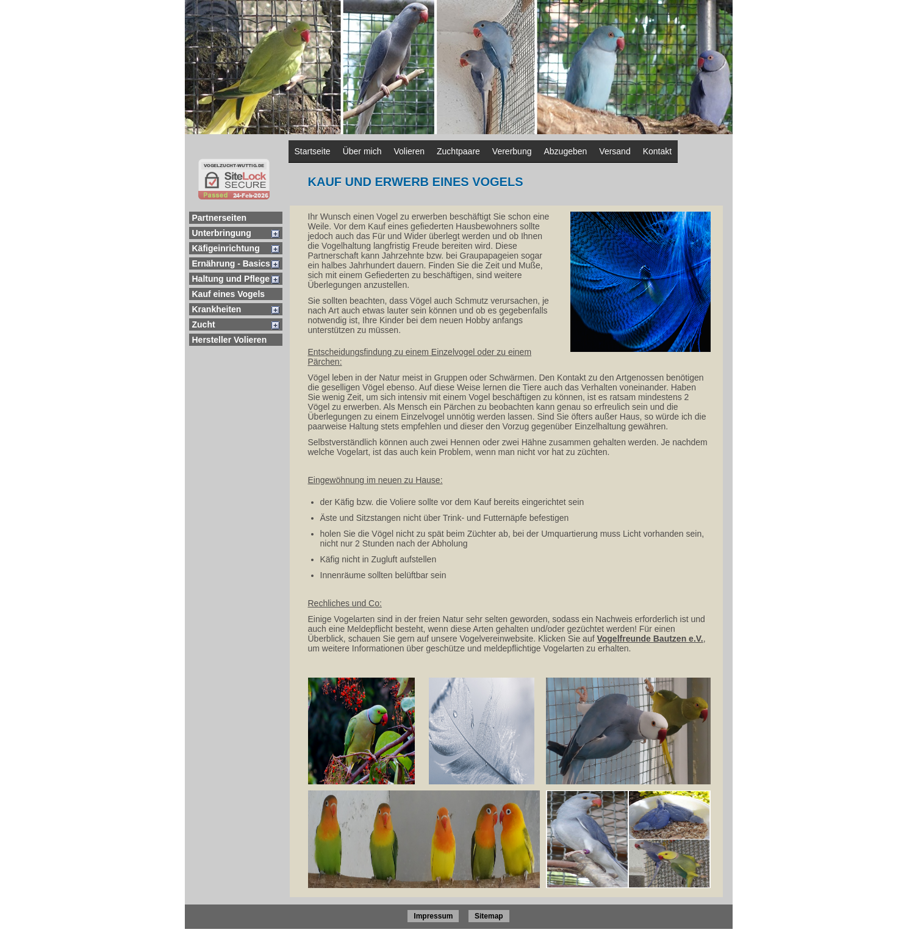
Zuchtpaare (458, 151)
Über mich (362, 151)
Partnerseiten (219, 218)
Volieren (409, 151)
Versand (614, 151)
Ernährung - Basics (231, 263)
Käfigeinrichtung (226, 248)
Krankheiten (217, 309)
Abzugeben (565, 151)
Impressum (433, 916)
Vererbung (512, 151)
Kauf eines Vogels (228, 294)
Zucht (203, 324)
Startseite (313, 151)
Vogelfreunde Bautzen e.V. (650, 638)
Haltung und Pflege (231, 279)
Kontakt (657, 151)
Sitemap (489, 916)
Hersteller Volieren (229, 340)
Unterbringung (221, 233)
